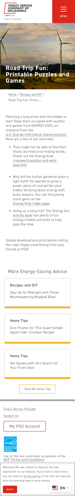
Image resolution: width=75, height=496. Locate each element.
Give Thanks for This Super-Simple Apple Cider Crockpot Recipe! (36, 330)
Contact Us (11, 415)
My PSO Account (24, 426)
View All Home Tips (37, 389)
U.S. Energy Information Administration (36, 134)
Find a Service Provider (20, 409)
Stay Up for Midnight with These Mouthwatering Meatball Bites (34, 294)
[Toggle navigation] (63, 11)
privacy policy (32, 476)
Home (12, 94)
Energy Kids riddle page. (31, 203)
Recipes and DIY (31, 94)
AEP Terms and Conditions (24, 459)
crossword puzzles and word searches (34, 162)
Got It (10, 489)
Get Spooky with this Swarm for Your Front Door (34, 365)
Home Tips (19, 320)
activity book (22, 215)
